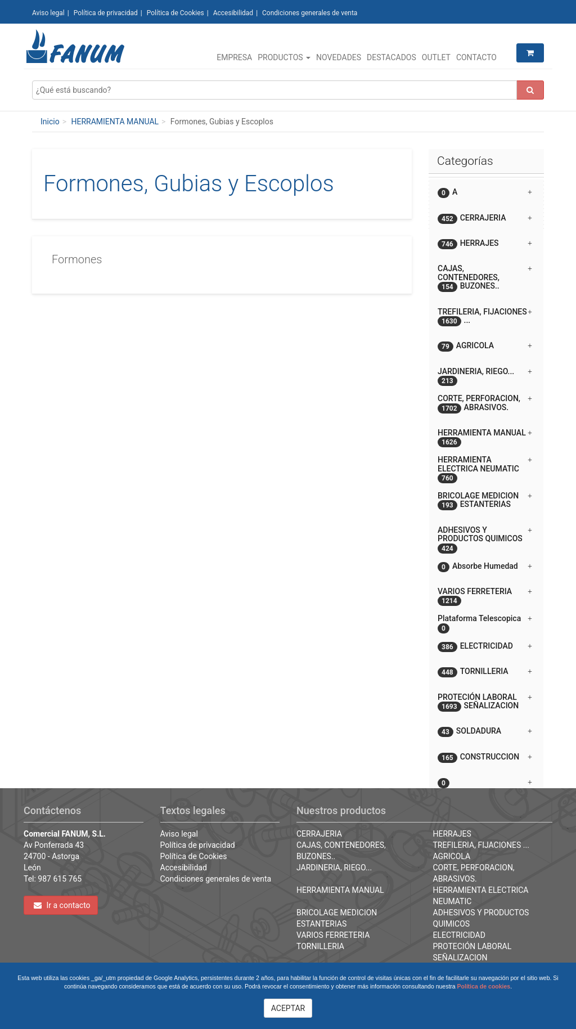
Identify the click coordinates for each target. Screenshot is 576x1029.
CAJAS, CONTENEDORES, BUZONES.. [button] (485, 278)
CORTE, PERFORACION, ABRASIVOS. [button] (485, 403)
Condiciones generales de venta (309, 13)
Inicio (50, 121)
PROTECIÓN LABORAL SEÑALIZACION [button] (485, 702)
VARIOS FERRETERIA (333, 935)
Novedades (338, 57)
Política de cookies (484, 986)
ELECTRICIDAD (459, 935)
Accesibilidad (233, 13)
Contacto (476, 57)
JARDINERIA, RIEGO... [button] (485, 375)
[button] (486, 778)
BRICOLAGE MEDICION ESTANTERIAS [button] (485, 500)
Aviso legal (48, 13)
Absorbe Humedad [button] (485, 566)
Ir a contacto (62, 905)
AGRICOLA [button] (485, 346)
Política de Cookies (175, 13)
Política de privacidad (106, 13)
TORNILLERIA (320, 946)
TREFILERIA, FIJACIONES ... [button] (485, 316)
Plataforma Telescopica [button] (485, 622)
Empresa (234, 57)
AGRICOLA (452, 856)
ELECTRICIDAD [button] (485, 646)
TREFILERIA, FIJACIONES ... (481, 845)
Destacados (391, 57)
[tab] (486, 192)
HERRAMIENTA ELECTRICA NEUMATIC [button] (485, 468)
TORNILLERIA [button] (485, 672)
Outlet (436, 57)
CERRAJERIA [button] (485, 218)
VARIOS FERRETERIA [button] (485, 595)
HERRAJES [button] (485, 244)
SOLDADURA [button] (485, 731)
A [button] (485, 192)
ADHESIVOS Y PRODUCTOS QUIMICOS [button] (485, 538)
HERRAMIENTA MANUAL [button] (485, 437)
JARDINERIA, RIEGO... (334, 867)
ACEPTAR (288, 1008)
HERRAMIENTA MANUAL (115, 121)
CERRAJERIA (319, 833)
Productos (284, 57)
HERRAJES (452, 833)
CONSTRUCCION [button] (485, 757)
